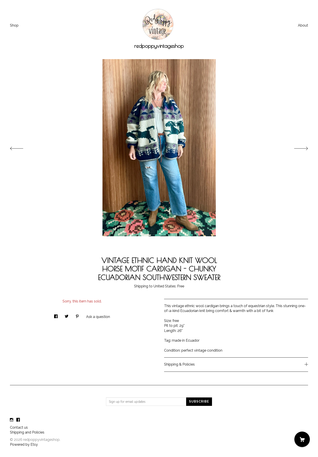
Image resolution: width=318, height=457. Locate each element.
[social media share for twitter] (66, 315)
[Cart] (302, 439)
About (303, 25)
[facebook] (18, 420)
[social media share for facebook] (56, 315)
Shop (14, 25)
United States (164, 286)
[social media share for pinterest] (77, 315)
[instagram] (11, 420)
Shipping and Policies (27, 432)
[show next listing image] (297, 147)
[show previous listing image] (21, 147)
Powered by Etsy (24, 444)
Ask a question (98, 317)
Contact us (19, 427)
